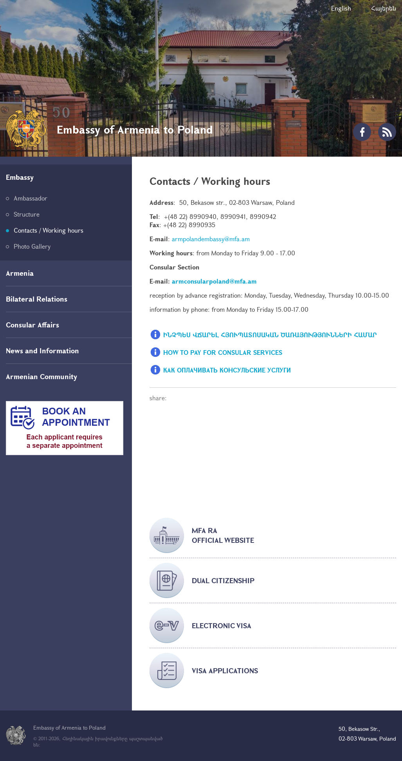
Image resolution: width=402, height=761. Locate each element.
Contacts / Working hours (48, 230)
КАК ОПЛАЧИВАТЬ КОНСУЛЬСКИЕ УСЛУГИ (227, 369)
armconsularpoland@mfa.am (214, 281)
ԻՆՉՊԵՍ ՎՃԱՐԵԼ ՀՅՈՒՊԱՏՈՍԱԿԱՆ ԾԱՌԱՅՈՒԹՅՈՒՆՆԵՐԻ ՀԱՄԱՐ (270, 334)
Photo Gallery (32, 246)
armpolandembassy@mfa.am (211, 239)
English (341, 8)
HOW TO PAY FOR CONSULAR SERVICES (222, 352)
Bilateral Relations (36, 299)
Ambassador (30, 198)
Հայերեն (383, 8)
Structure (27, 214)
